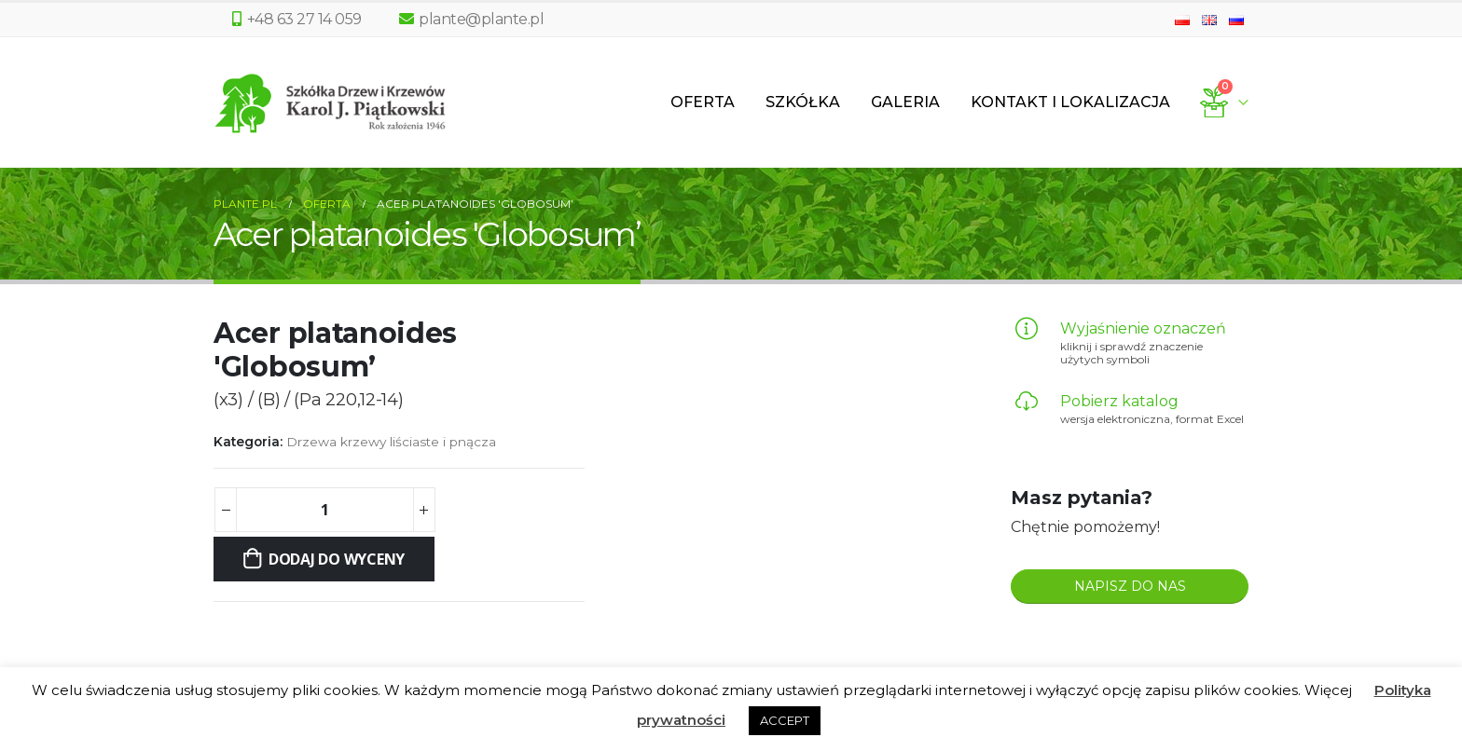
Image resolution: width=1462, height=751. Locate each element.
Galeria (905, 102)
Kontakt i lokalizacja (1070, 102)
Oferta (702, 102)
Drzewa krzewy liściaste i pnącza (391, 441)
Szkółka (802, 102)
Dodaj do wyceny (337, 559)
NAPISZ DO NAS (1130, 586)
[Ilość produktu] (324, 509)
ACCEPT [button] (784, 720)
